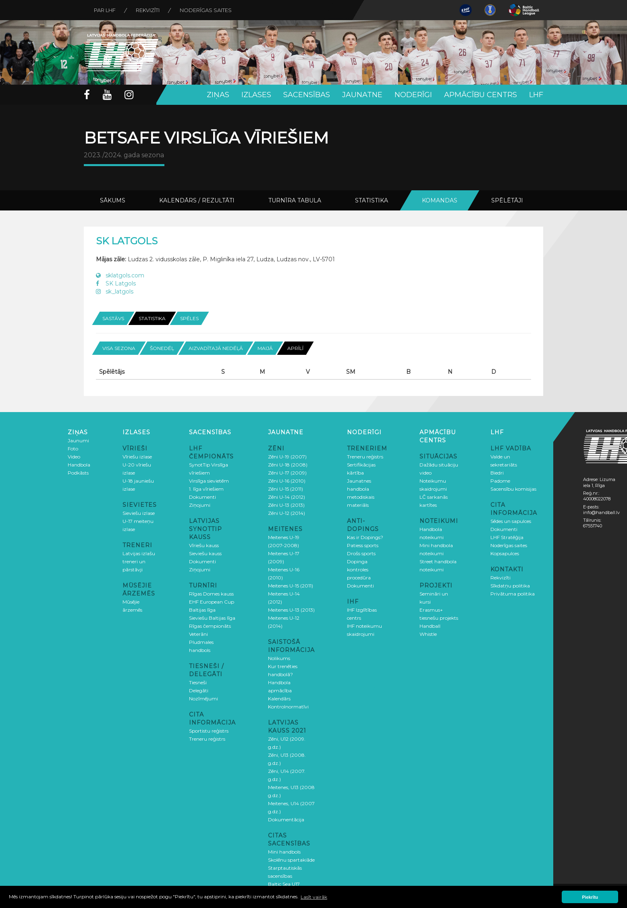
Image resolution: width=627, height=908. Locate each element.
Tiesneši (198, 682)
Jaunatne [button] (362, 94)
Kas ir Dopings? (365, 537)
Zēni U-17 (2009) (287, 473)
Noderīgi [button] (413, 94)
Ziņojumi (199, 505)
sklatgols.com (120, 275)
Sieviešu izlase (138, 513)
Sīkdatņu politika (510, 586)
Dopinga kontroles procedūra (359, 569)
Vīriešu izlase (137, 457)
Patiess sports (362, 545)
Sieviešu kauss (205, 553)
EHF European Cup (211, 602)
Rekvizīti (148, 10)
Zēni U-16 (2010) (286, 481)
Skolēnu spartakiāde (291, 860)
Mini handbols (284, 852)
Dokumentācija (286, 819)
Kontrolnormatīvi (288, 707)
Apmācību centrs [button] (480, 94)
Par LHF (105, 10)
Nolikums (279, 658)
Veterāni (198, 634)
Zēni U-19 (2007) (287, 457)
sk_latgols (114, 291)
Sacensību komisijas (513, 489)
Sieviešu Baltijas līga (212, 618)
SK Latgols (116, 283)
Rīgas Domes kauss (211, 594)
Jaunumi (78, 440)
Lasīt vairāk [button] (314, 897)
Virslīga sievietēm (209, 481)
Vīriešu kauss (204, 545)
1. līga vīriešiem (206, 489)
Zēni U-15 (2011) (285, 489)
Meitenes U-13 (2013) (291, 610)
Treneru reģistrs (207, 739)
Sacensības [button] (306, 94)
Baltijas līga (202, 610)
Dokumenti (202, 497)
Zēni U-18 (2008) (287, 465)
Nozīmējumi (203, 699)
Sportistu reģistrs (208, 731)
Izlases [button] (256, 94)
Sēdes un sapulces (510, 521)
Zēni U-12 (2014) (286, 513)
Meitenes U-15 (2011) (290, 586)
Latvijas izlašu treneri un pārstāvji (138, 561)
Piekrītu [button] (590, 897)
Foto (73, 449)
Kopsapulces (504, 553)
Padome (500, 481)
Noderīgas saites (206, 10)
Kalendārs (279, 699)
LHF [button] (536, 94)
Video (74, 457)
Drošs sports (361, 553)
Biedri (497, 473)
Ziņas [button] (218, 94)
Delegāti (198, 690)
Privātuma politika (512, 594)
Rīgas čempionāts (210, 626)
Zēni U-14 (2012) (286, 497)
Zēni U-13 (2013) (286, 505)
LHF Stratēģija (506, 537)
